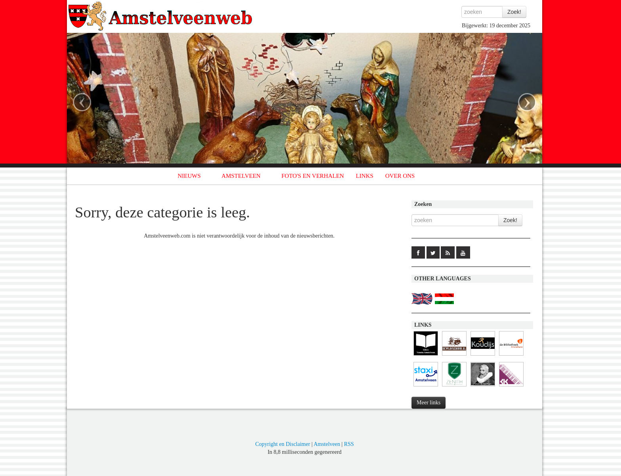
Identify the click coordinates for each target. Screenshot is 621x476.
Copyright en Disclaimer (282, 444)
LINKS (364, 176)
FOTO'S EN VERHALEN (312, 176)
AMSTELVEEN (241, 176)
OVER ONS (400, 176)
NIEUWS (189, 176)
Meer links (428, 403)
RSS (349, 444)
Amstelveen (327, 444)
